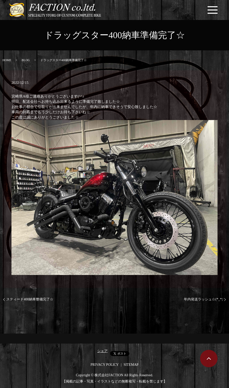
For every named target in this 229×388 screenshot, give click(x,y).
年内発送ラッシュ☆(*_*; (203, 299)
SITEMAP (131, 365)
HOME (6, 60)
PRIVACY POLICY (104, 365)
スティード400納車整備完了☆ (29, 299)
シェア (102, 351)
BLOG (26, 60)
